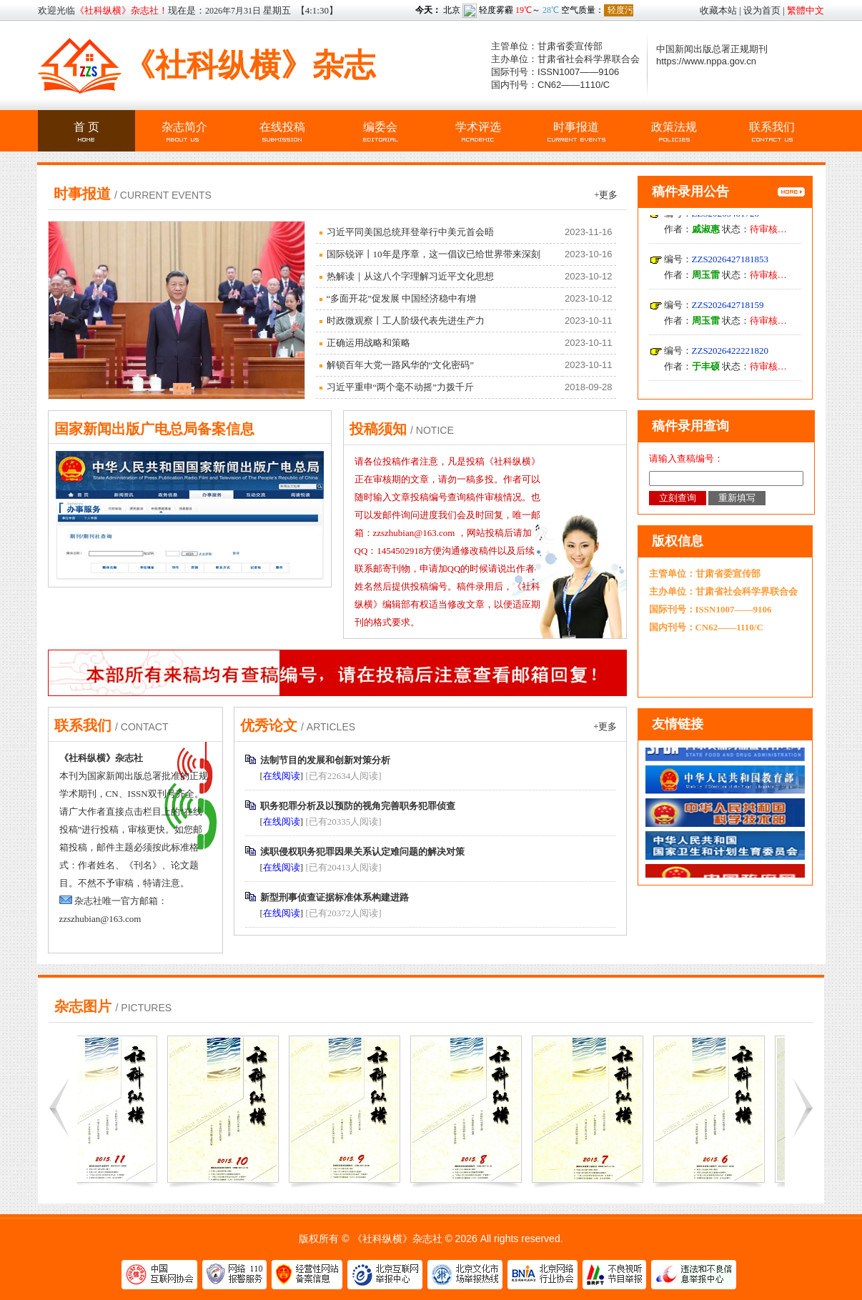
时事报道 (576, 127)
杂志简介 (184, 127)
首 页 (86, 127)
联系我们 (772, 127)
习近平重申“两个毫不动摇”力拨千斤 (401, 387)
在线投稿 (282, 127)
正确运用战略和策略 (368, 342)
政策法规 (674, 127)
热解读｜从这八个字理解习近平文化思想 (410, 276)
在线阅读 (281, 775)
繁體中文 (805, 10)
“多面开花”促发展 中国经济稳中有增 (402, 298)
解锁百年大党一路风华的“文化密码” (401, 364)
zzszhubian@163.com (100, 918)
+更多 (606, 194)
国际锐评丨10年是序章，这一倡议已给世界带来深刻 (433, 254)
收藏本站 (718, 10)
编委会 (380, 127)
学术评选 (478, 127)
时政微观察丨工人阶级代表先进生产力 (406, 320)
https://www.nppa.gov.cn (706, 61)
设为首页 (762, 10)
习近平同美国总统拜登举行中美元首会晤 (410, 232)
